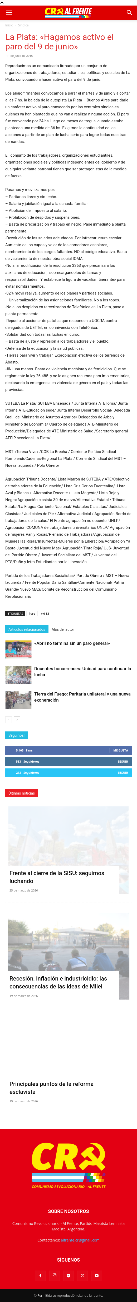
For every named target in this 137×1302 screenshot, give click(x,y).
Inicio (9, 25)
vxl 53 (45, 613)
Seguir (123, 761)
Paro (32, 613)
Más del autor (63, 629)
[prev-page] (8, 719)
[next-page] (17, 719)
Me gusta (120, 750)
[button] (9, 13)
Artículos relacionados (26, 629)
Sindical (24, 25)
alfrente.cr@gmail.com (80, 1240)
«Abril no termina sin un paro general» (72, 643)
